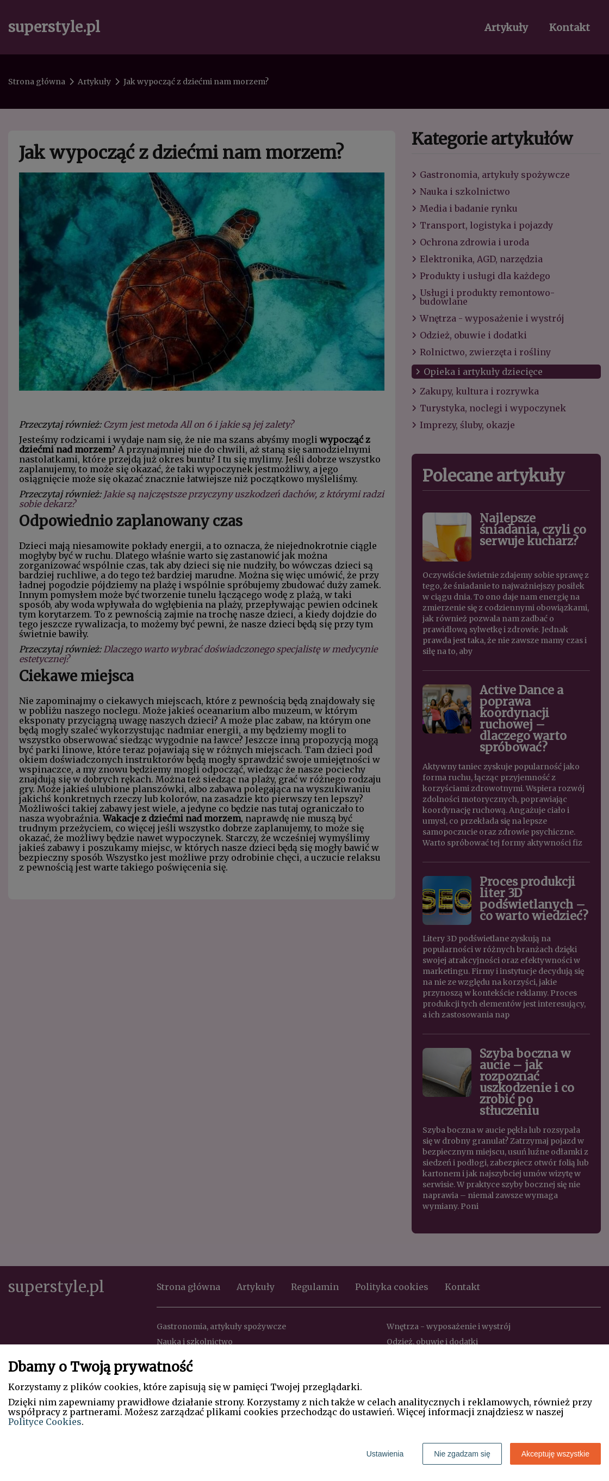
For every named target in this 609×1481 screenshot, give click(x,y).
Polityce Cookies (45, 1421)
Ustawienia (384, 1453)
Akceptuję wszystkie (555, 1453)
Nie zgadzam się (462, 1453)
